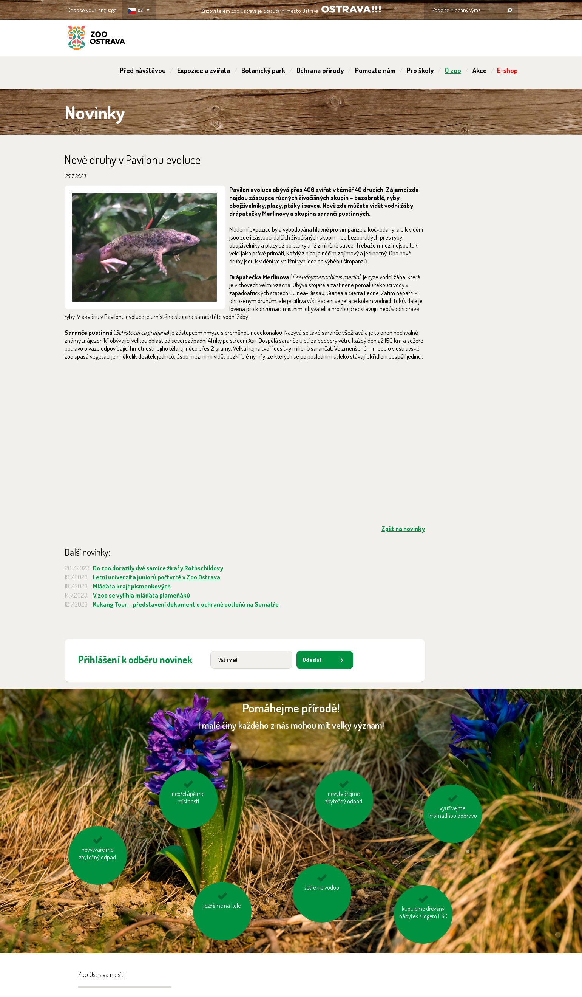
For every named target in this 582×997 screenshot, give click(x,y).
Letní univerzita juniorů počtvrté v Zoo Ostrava (156, 577)
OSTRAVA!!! (351, 9)
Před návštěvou (143, 70)
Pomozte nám (375, 70)
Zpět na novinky (403, 529)
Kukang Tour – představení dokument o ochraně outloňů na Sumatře (186, 604)
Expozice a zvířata (203, 70)
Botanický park (263, 70)
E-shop (507, 70)
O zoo (453, 70)
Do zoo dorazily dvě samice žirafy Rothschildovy (158, 568)
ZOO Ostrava (96, 39)
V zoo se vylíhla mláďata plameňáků (141, 595)
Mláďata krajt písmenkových (132, 586)
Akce (479, 70)
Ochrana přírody (320, 70)
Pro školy (420, 70)
